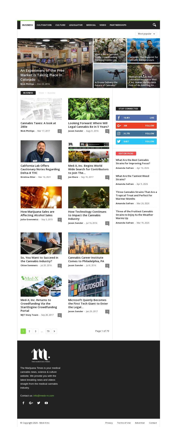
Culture (60, 25)
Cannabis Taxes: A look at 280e (38, 124)
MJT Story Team (29, 314)
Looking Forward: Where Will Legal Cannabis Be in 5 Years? (88, 124)
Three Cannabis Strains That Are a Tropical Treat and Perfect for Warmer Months (136, 195)
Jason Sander (75, 130)
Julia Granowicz (29, 219)
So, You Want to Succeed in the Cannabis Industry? (39, 259)
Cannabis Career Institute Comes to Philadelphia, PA (86, 259)
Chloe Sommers (29, 265)
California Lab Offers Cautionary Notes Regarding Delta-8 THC (40, 169)
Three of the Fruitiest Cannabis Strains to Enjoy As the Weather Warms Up (134, 215)
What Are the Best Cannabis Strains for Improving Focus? (133, 161)
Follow (149, 125)
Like (152, 117)
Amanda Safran (125, 168)
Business (27, 25)
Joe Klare (73, 177)
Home (41, 93)
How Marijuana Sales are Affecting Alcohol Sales (37, 213)
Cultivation (44, 25)
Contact (153, 422)
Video (103, 25)
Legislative (76, 25)
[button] (154, 25)
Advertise (140, 422)
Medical (91, 25)
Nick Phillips (27, 83)
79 (48, 331)
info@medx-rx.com (43, 395)
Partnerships (118, 25)
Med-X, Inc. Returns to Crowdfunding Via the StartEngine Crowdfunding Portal (39, 305)
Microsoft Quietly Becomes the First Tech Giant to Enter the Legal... (88, 303)
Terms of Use (124, 422)
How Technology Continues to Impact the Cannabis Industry (87, 215)
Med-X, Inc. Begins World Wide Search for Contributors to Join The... (88, 169)
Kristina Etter (28, 177)
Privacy (109, 422)
